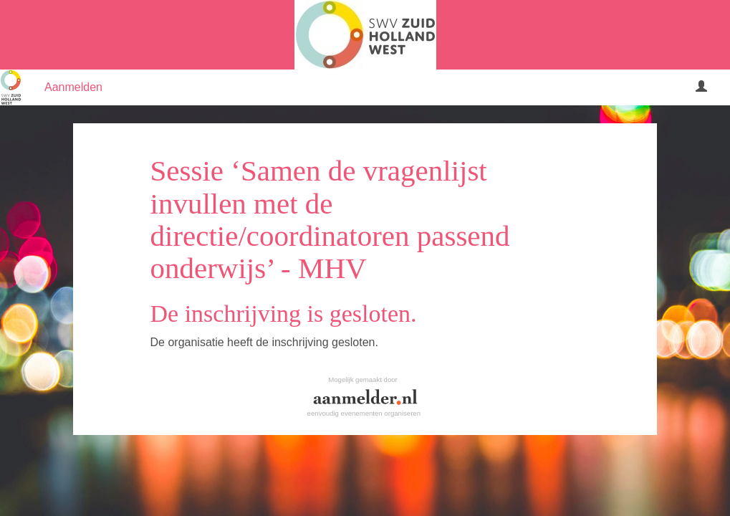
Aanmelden (73, 87)
